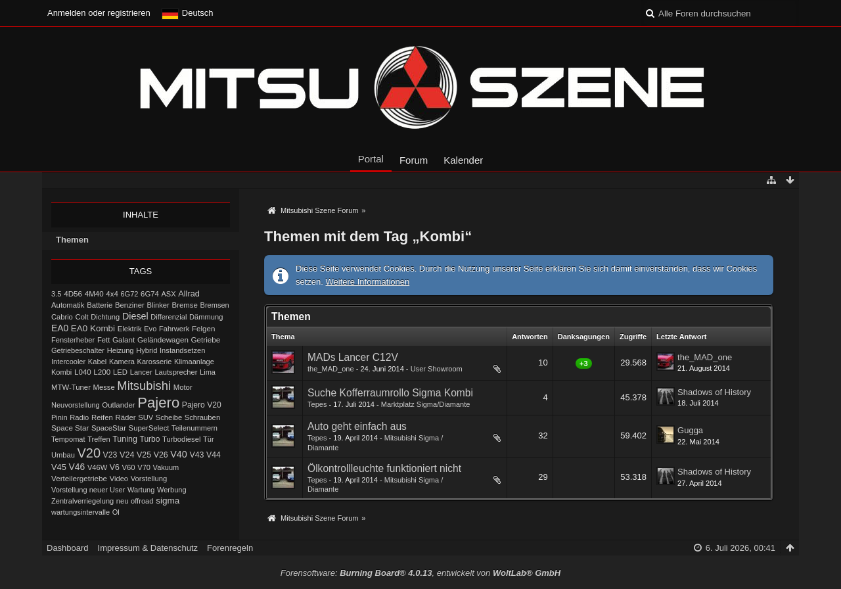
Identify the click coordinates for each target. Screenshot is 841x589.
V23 (110, 454)
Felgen (203, 329)
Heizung (120, 350)
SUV (145, 417)
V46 (77, 466)
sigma (167, 501)
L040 (82, 372)
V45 (58, 467)
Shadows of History (714, 392)
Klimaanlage (194, 361)
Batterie (99, 305)
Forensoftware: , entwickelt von (420, 573)
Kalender (463, 160)
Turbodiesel (181, 439)
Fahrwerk (174, 329)
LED (120, 372)
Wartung (140, 490)
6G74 (150, 294)
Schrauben (202, 417)
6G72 (129, 294)
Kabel (97, 361)
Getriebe (206, 339)
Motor (183, 387)
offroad (142, 501)
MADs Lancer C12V (352, 357)
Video (119, 479)
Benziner (130, 305)
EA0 (59, 328)
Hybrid (146, 350)
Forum (413, 160)
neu (122, 501)
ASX (169, 294)
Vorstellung (149, 479)
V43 (196, 454)
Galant (123, 339)
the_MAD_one (330, 369)
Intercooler (68, 361)
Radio (79, 417)
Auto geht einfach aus (357, 426)
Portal (371, 158)
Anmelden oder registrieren (98, 13)
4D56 (73, 293)
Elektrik (130, 329)
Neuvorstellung (75, 405)
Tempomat (68, 439)
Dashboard (68, 548)
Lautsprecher (175, 372)
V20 (89, 453)
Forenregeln (230, 548)
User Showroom (437, 369)
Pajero (158, 402)
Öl (116, 512)
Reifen (102, 417)
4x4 (112, 294)
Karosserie (154, 361)
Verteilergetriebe (79, 478)
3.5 (56, 294)
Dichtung (105, 317)
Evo (150, 329)
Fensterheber (73, 340)
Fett (103, 340)
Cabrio (62, 317)
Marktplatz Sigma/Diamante (425, 404)
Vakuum (166, 467)
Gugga (690, 430)
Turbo (150, 439)
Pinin (59, 417)
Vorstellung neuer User (88, 490)
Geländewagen (163, 340)
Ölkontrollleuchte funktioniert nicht (384, 468)
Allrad (189, 293)
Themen (72, 240)
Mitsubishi (144, 385)
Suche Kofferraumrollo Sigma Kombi (390, 392)
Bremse (184, 305)
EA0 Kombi (93, 328)
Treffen (98, 439)
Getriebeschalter (77, 350)
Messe (104, 387)
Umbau (63, 455)
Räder (125, 417)
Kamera (122, 361)
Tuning (124, 439)
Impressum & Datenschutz (148, 548)
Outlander (118, 405)
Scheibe (169, 417)
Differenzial (168, 317)
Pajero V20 (201, 405)
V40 (178, 454)
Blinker (158, 305)
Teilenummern (194, 428)
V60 (128, 467)
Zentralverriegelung (82, 501)
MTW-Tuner (71, 387)
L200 (101, 371)
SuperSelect (149, 428)
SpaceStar (108, 428)
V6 (115, 467)
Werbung (172, 490)
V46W (97, 467)
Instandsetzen (182, 350)
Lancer (141, 372)
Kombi (61, 372)
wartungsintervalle (80, 512)
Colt (81, 317)
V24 (127, 454)
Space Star (70, 428)
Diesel (135, 316)
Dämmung (206, 317)
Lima (208, 372)
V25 (144, 454)
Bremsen (214, 305)
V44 (213, 454)
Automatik (68, 305)
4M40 (94, 294)
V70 (143, 467)
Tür (208, 439)
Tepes (317, 404)
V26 (161, 454)
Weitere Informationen (368, 282)
